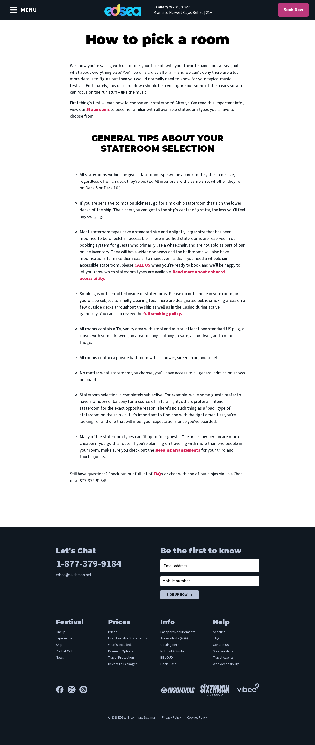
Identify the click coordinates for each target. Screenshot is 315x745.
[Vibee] (248, 686)
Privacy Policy (171, 717)
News (60, 657)
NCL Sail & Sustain (173, 651)
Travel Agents (223, 657)
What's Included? (120, 644)
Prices (112, 632)
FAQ (157, 474)
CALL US (142, 265)
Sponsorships (223, 651)
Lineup (60, 632)
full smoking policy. (162, 314)
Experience (64, 638)
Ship (59, 644)
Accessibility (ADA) (174, 638)
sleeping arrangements (177, 450)
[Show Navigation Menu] (23, 10)
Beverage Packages (123, 664)
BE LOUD (166, 657)
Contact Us (221, 644)
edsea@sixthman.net (74, 575)
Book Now (293, 10)
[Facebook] (62, 689)
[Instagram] (83, 689)
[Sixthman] (214, 689)
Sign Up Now (179, 594)
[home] (157, 10)
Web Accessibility (226, 664)
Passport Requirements (177, 632)
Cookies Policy (197, 717)
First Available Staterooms (127, 638)
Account (219, 632)
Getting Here (169, 644)
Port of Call (64, 651)
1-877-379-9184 (88, 564)
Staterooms (98, 110)
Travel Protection (121, 657)
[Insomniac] (176, 689)
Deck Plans (168, 664)
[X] (73, 689)
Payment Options (120, 651)
